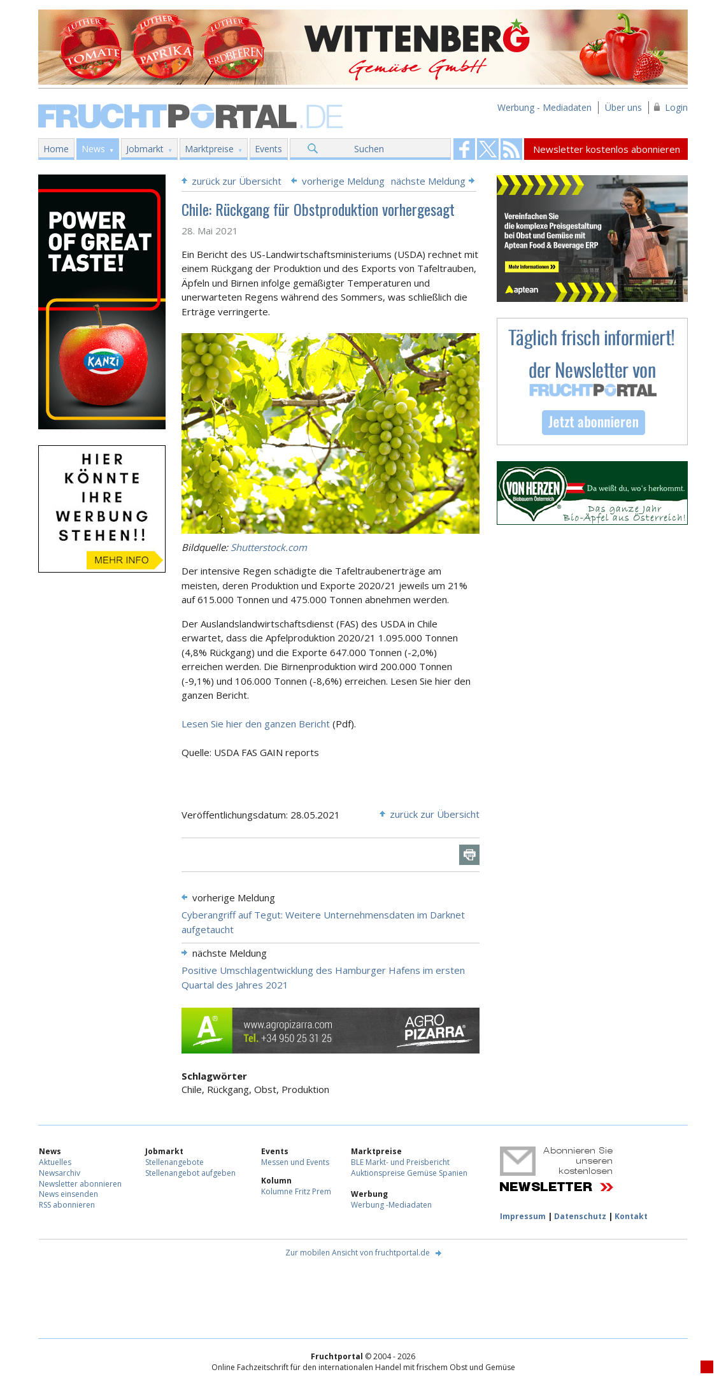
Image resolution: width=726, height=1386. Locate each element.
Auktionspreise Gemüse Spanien (409, 1173)
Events (268, 149)
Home (56, 149)
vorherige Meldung (343, 181)
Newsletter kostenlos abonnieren (606, 149)
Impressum (523, 1216)
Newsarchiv (59, 1173)
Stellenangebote (174, 1162)
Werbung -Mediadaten (391, 1204)
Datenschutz (580, 1216)
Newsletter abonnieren (80, 1183)
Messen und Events (295, 1162)
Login (676, 107)
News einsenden (68, 1194)
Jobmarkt (145, 149)
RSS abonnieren (67, 1204)
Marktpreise (209, 149)
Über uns (623, 107)
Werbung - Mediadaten (544, 107)
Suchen (369, 149)
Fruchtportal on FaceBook (464, 149)
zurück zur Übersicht (236, 181)
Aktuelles (55, 1162)
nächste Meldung (428, 181)
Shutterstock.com (269, 547)
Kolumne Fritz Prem (296, 1191)
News (93, 149)
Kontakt (631, 1216)
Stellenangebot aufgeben (190, 1173)
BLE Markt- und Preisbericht (400, 1162)
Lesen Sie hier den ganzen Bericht (257, 723)
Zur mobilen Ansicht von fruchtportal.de (357, 1252)
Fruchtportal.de (192, 115)
